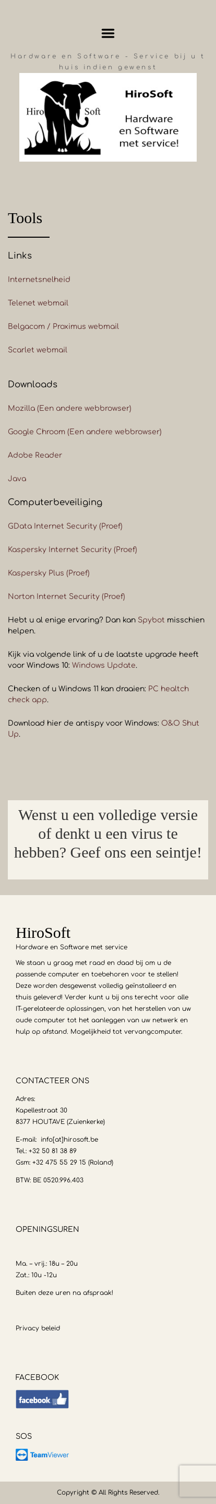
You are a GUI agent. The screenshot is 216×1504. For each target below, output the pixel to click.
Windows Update (104, 665)
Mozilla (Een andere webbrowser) (69, 408)
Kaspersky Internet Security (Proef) (72, 550)
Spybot (151, 620)
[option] (108, 839)
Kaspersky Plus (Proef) (49, 573)
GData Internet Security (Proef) (65, 526)
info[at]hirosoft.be (69, 1139)
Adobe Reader (35, 455)
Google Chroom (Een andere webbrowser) (85, 432)
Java (17, 479)
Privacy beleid (38, 1328)
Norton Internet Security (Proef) (66, 597)
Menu (108, 33)
